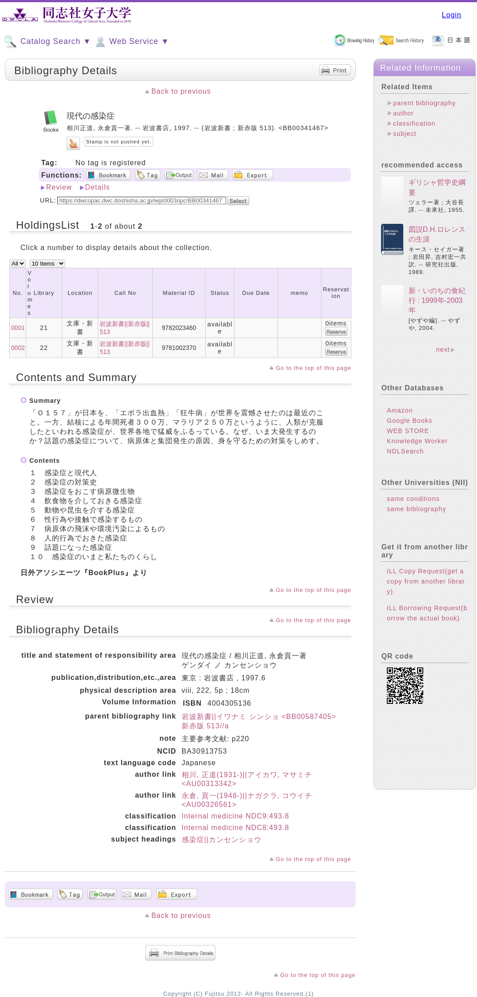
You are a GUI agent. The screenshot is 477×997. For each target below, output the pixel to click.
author (403, 113)
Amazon (400, 410)
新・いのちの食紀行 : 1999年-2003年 (437, 300)
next (443, 349)
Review (59, 187)
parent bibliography (424, 103)
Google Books (409, 420)
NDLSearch (405, 451)
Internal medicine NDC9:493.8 (235, 816)
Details (97, 187)
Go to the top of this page (313, 368)
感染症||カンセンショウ (222, 839)
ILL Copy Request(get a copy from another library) (426, 581)
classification (414, 123)
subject (405, 133)
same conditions (413, 498)
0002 (18, 347)
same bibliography (416, 508)
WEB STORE (408, 430)
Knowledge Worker (417, 441)
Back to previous (181, 91)
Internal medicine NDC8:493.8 (235, 827)
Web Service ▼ (131, 41)
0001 (18, 327)
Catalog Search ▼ (47, 41)
